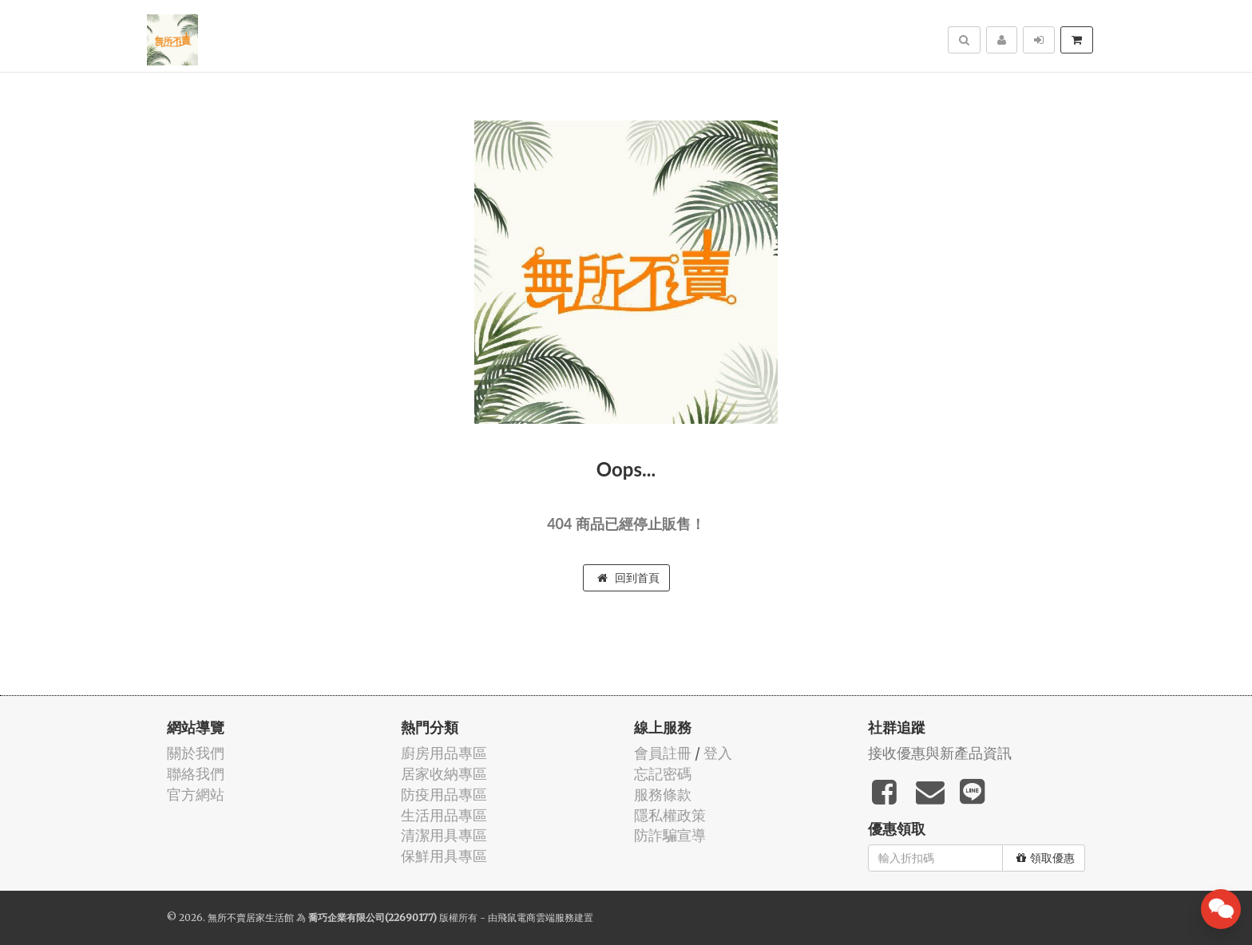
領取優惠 (1045, 858)
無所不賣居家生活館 (251, 917)
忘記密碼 (662, 774)
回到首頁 (628, 578)
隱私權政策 (670, 815)
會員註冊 (662, 753)
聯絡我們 (195, 774)
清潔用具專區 (444, 835)
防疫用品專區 (444, 794)
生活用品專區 (444, 815)
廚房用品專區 (444, 753)
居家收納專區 (444, 774)
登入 (717, 753)
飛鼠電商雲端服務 (535, 917)
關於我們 (195, 753)
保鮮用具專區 (444, 856)
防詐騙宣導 (670, 835)
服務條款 (662, 794)
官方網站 (195, 794)
